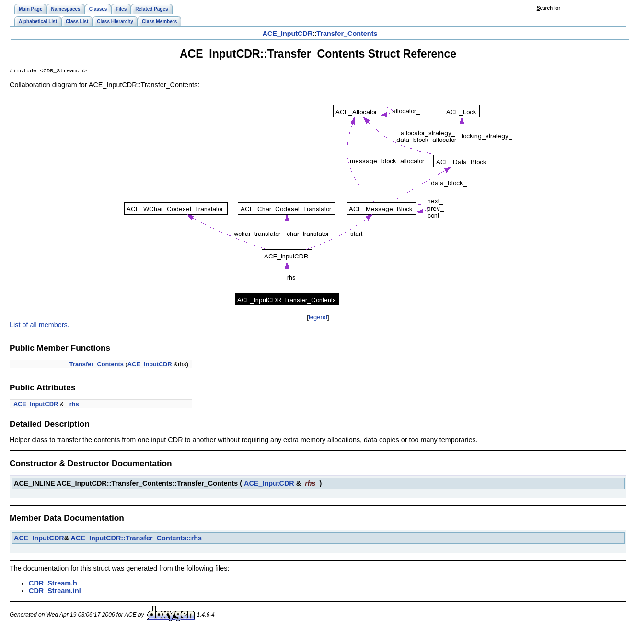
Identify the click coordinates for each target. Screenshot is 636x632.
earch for (548, 8)
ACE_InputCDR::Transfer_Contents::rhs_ (138, 539)
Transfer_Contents (346, 33)
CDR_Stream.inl (55, 592)
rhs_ (75, 405)
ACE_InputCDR (288, 33)
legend (318, 318)
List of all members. (39, 325)
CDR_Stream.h (53, 584)
